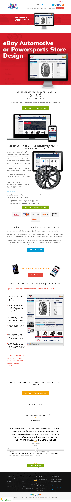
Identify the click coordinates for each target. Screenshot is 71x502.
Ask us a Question (36, 250)
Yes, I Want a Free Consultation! (35, 108)
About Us (53, 8)
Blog (22, 485)
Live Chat (52, 1)
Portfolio (31, 8)
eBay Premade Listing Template (27, 488)
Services (49, 8)
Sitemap (23, 487)
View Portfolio (35, 275)
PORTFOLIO (53, 486)
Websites (52, 488)
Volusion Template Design (12, 480)
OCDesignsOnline (13, 6)
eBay (35, 8)
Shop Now (62, 488)
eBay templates (25, 188)
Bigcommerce (9, 482)
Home (28, 8)
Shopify (45, 8)
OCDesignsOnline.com (26, 498)
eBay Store (57, 488)
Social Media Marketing (11, 485)
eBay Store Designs (10, 477)
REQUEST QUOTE (60, 8)
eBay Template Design (11, 478)
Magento (8, 483)
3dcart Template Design (11, 487)
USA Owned (58, 1)
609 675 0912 (12, 1)
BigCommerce (40, 8)
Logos (53, 490)
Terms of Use (47, 498)
